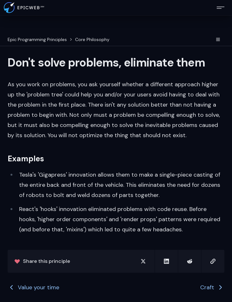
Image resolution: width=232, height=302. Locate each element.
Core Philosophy (92, 39)
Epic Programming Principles (37, 39)
